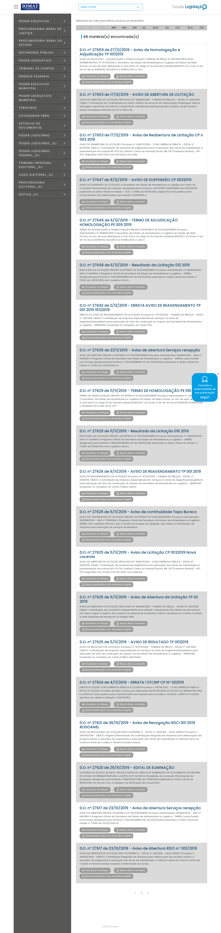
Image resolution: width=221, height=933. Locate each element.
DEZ (202, 27)
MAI (124, 27)
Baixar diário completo (132, 77)
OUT (178, 27)
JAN (81, 27)
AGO (156, 27)
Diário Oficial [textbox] (88, 7)
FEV (91, 27)
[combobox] (110, 7)
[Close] (218, 372)
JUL (144, 27)
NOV (190, 27)
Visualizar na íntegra (96, 77)
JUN (134, 27)
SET (168, 27)
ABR (114, 27)
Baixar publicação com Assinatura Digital (108, 83)
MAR (102, 27)
